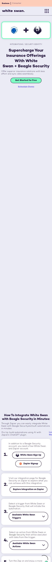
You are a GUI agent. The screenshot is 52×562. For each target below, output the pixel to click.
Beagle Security (17, 535)
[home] (13, 11)
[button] (47, 11)
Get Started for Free (26, 80)
